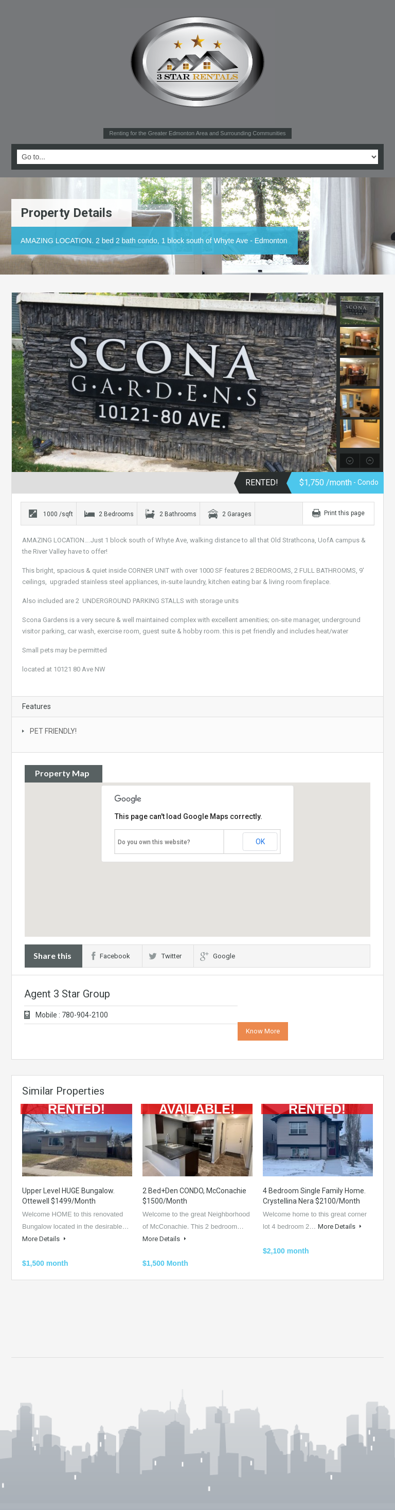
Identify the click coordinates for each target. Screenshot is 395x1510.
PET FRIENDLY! (53, 731)
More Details (44, 1239)
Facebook (111, 956)
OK (260, 842)
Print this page (344, 513)
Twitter (165, 956)
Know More (263, 1031)
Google (217, 956)
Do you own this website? (154, 842)
